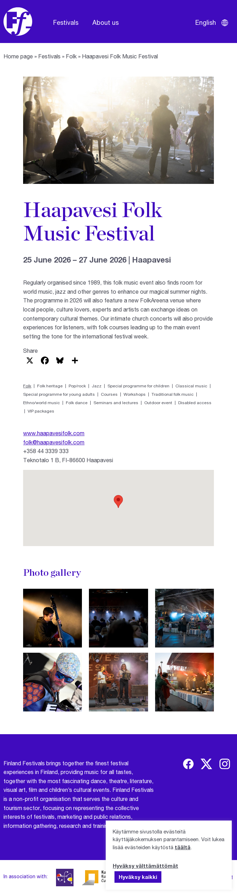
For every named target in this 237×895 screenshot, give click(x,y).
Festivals (65, 22)
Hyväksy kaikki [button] (138, 877)
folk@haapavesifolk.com (53, 442)
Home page (18, 56)
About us (105, 22)
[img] (188, 764)
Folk (71, 56)
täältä (182, 847)
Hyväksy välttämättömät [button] (145, 865)
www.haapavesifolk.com (53, 433)
